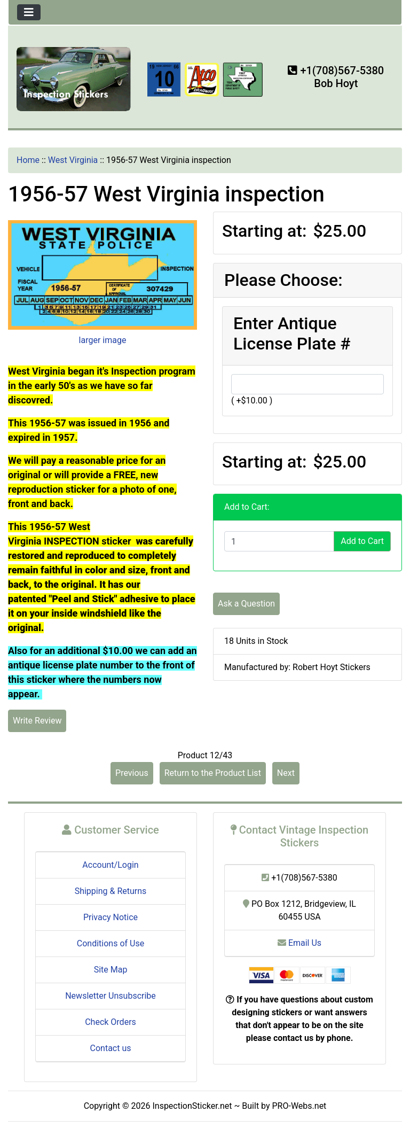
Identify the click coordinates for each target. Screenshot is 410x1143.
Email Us (299, 943)
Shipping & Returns (111, 891)
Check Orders (110, 1022)
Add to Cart (362, 541)
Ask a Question (246, 603)
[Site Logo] (74, 78)
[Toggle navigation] (29, 12)
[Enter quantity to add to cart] (279, 541)
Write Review (37, 721)
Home (28, 160)
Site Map (111, 970)
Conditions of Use (110, 943)
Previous (131, 773)
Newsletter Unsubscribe (110, 996)
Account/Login (110, 865)
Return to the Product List (212, 773)
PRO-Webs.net (299, 1106)
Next (286, 773)
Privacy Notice (110, 917)
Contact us (110, 1048)
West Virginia (73, 160)
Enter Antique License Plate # (292, 333)
